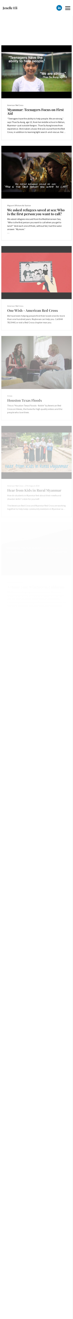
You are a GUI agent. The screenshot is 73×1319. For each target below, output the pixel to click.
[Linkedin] (59, 8)
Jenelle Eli (10, 8)
